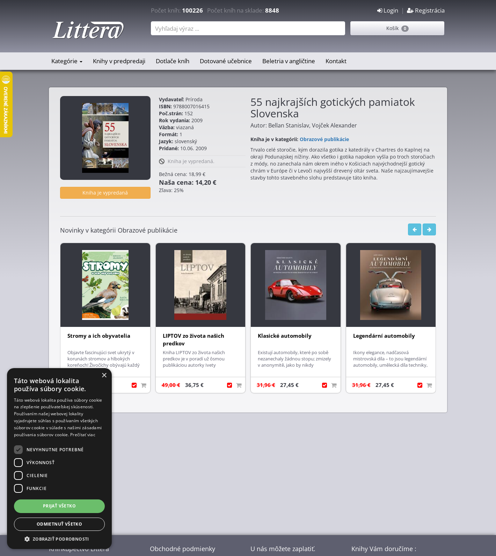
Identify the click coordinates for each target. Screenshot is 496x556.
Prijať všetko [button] (59, 506)
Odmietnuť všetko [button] (59, 524)
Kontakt (336, 61)
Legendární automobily (384, 335)
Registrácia (426, 10)
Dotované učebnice (226, 61)
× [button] (104, 375)
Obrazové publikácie (324, 139)
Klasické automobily (285, 335)
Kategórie (66, 61)
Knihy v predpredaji (119, 61)
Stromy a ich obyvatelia (98, 335)
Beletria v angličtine (288, 61)
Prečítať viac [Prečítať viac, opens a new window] (82, 435)
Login (387, 10)
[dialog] (59, 458)
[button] (59, 538)
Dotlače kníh (172, 61)
